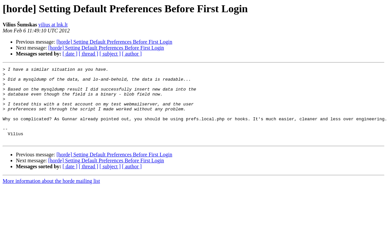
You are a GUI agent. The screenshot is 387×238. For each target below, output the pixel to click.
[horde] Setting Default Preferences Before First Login (114, 42)
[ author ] (132, 54)
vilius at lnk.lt (52, 24)
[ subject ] (110, 54)
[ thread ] (88, 54)
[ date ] (70, 54)
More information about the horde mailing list (51, 196)
